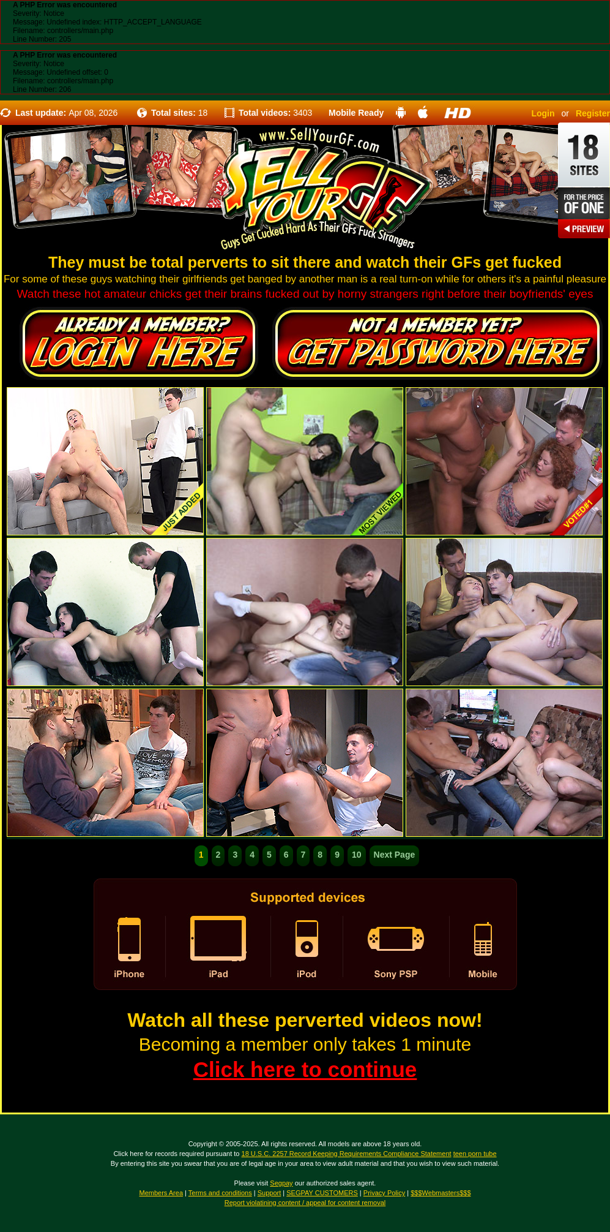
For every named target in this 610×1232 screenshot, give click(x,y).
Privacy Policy (384, 1192)
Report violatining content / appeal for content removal (305, 1202)
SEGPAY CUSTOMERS (322, 1192)
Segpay (281, 1183)
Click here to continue (305, 1069)
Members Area (161, 1192)
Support (269, 1192)
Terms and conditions (220, 1192)
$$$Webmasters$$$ (441, 1192)
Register (593, 113)
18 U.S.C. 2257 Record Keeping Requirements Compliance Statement (347, 1153)
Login (542, 113)
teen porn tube (475, 1153)
